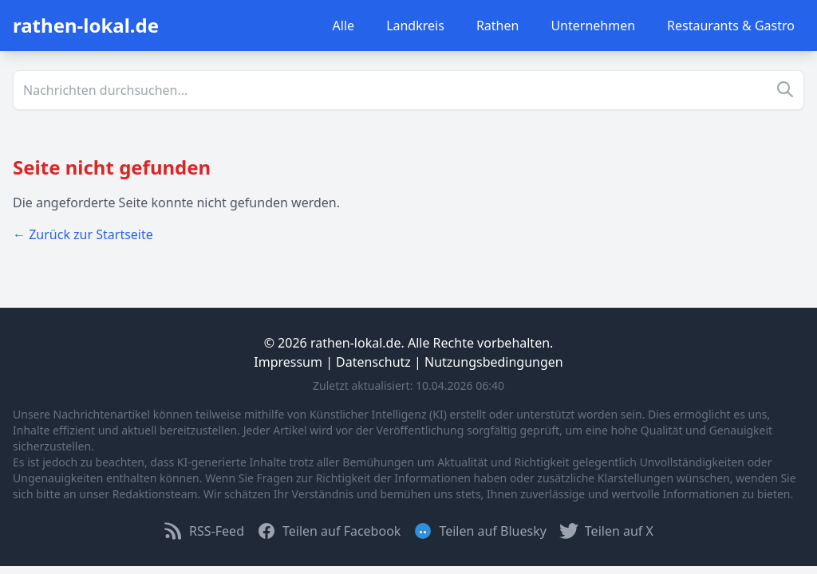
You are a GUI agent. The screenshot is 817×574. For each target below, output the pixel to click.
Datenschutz (373, 362)
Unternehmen (593, 25)
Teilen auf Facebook (329, 531)
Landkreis (415, 25)
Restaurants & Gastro (731, 25)
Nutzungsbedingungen (493, 362)
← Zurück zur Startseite (83, 234)
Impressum (288, 362)
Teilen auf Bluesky (479, 531)
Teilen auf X (606, 531)
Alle (344, 25)
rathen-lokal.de (86, 25)
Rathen (497, 25)
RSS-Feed (204, 531)
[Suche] (408, 90)
